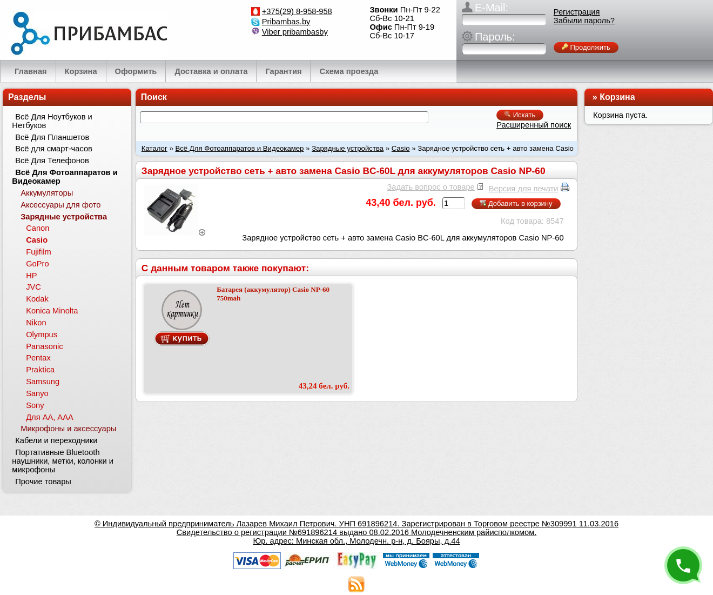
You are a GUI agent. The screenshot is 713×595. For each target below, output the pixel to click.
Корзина (617, 97)
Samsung (42, 381)
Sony (35, 405)
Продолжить (586, 47)
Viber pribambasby (295, 32)
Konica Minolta (52, 310)
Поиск (154, 97)
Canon (37, 228)
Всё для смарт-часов (53, 148)
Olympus (41, 334)
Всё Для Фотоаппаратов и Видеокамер (239, 148)
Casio (401, 148)
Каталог (154, 148)
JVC (33, 287)
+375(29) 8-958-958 (297, 11)
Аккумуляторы (47, 193)
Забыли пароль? (584, 20)
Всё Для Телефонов (52, 160)
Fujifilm (38, 252)
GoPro (37, 263)
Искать (520, 115)
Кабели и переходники (56, 440)
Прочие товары (43, 481)
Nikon (36, 322)
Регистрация (577, 12)
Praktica (40, 369)
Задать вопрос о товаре (430, 187)
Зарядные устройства (348, 148)
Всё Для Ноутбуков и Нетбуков (52, 121)
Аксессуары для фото (60, 204)
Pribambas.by (286, 21)
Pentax (38, 357)
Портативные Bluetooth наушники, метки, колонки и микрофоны (62, 461)
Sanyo (37, 393)
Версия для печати (524, 188)
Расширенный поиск (533, 125)
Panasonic (44, 346)
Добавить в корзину (516, 203)
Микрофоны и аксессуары (68, 428)
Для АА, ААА (49, 417)
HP (31, 275)
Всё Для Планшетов (52, 137)
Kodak (37, 299)
